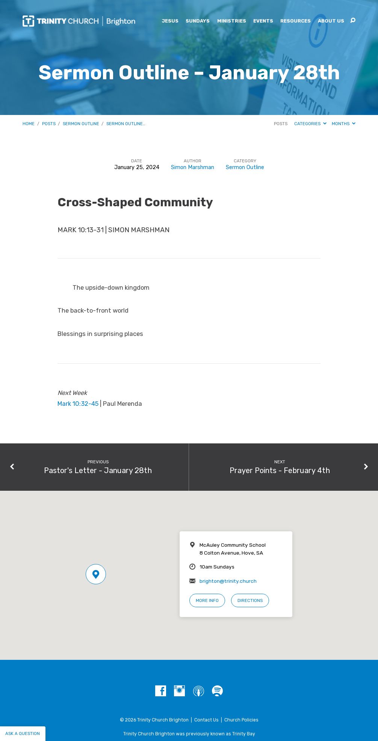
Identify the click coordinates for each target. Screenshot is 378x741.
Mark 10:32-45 (77, 403)
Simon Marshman (192, 167)
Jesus (170, 21)
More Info (207, 600)
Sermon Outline (81, 123)
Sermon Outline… (125, 123)
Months (343, 123)
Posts (49, 123)
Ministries (231, 21)
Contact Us (206, 720)
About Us (331, 21)
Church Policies (241, 720)
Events (263, 21)
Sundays (198, 21)
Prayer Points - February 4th (280, 470)
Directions (250, 600)
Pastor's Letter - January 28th (98, 470)
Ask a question (22, 733)
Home (29, 123)
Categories (310, 123)
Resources (295, 21)
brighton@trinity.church (228, 581)
